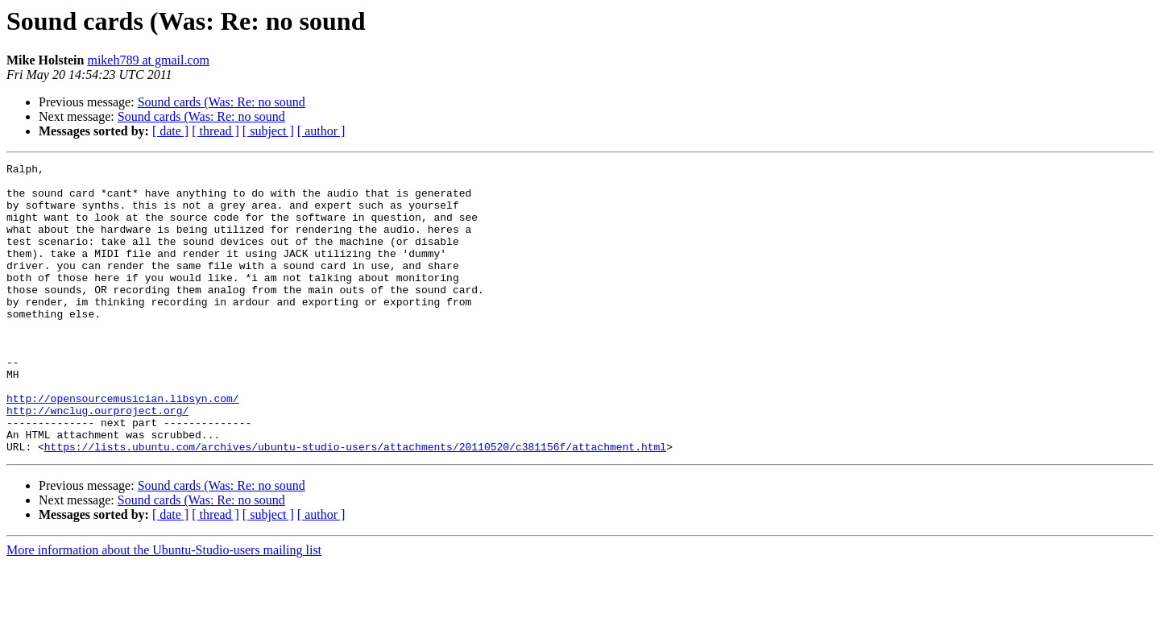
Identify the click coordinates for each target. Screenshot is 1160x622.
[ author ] (321, 131)
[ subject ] (268, 131)
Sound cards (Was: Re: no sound (221, 102)
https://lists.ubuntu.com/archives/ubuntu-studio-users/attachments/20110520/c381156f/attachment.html (355, 504)
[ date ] (170, 131)
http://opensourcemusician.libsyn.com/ (122, 446)
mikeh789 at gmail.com (148, 60)
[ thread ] (215, 131)
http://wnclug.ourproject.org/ (97, 461)
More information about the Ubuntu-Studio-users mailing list (163, 608)
